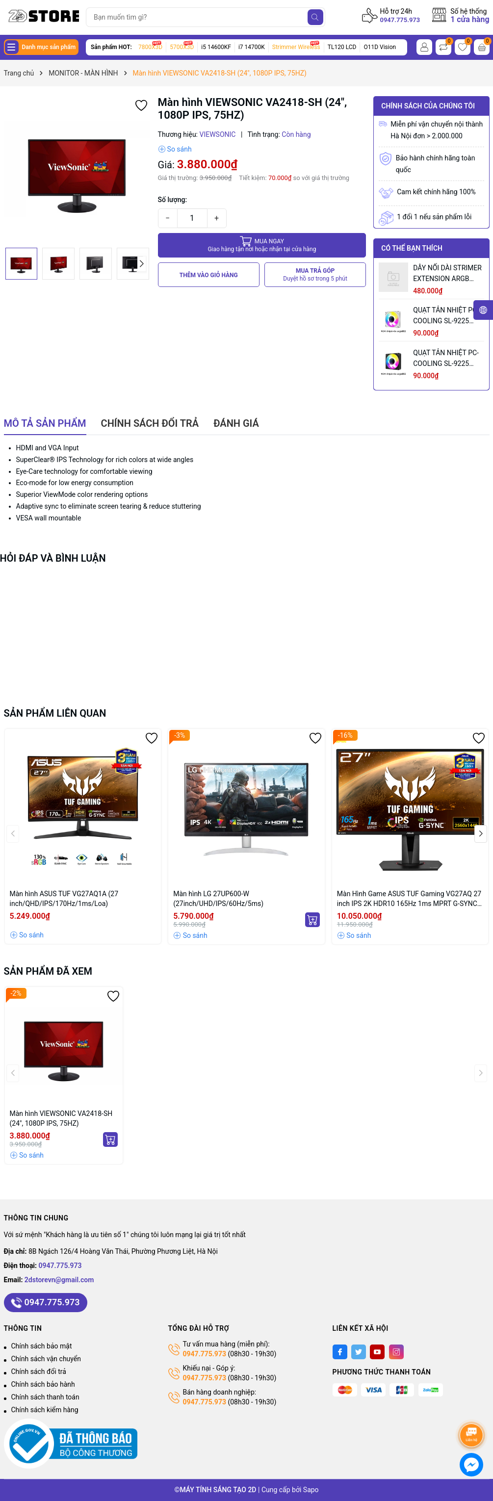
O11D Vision (379, 47)
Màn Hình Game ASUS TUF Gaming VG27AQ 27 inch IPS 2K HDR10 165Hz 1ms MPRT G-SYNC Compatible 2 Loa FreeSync (409, 899)
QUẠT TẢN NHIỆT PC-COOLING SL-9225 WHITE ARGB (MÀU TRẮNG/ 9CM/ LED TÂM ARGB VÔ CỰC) (446, 316)
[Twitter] (358, 1352)
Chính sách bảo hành (43, 1384)
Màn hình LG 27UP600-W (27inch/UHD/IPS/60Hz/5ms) (218, 898)
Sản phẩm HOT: (111, 47)
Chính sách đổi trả (38, 1371)
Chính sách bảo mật (41, 1346)
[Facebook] (340, 1352)
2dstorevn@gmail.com (59, 1280)
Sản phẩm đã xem (48, 971)
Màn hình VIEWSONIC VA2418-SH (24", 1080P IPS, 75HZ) (61, 1118)
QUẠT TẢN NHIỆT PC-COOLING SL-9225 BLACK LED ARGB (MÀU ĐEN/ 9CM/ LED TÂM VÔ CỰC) (447, 359)
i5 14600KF (216, 47)
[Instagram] (396, 1352)
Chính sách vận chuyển (46, 1359)
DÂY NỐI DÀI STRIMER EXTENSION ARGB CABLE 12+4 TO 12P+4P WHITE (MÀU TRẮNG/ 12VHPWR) (447, 274)
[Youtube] (377, 1352)
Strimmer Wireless (296, 47)
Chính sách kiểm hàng (44, 1410)
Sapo (311, 1490)
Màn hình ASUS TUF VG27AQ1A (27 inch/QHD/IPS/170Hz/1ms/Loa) (64, 898)
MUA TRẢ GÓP (315, 275)
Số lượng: (172, 200)
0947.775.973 (400, 20)
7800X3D (150, 47)
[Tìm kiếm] (315, 17)
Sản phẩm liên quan (55, 713)
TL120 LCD (342, 47)
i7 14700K (251, 47)
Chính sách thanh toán (45, 1397)
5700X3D (182, 47)
